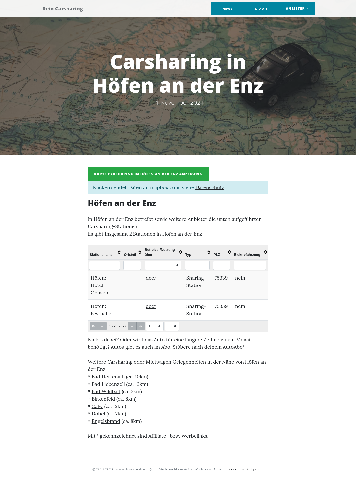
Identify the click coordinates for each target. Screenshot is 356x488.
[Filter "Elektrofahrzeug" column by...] (250, 265)
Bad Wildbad (106, 391)
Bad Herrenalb (108, 376)
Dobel (98, 413)
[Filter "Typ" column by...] (197, 265)
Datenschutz (209, 187)
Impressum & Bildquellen (243, 469)
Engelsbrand (106, 421)
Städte (261, 9)
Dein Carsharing (66, 8)
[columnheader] (105, 252)
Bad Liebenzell (108, 384)
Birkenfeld (103, 399)
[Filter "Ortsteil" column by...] (132, 265)
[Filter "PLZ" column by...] (221, 265)
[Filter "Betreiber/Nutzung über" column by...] (163, 265)
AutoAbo (233, 347)
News (227, 9)
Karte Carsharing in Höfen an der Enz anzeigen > (148, 174)
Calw (97, 406)
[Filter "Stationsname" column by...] (104, 265)
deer (151, 278)
